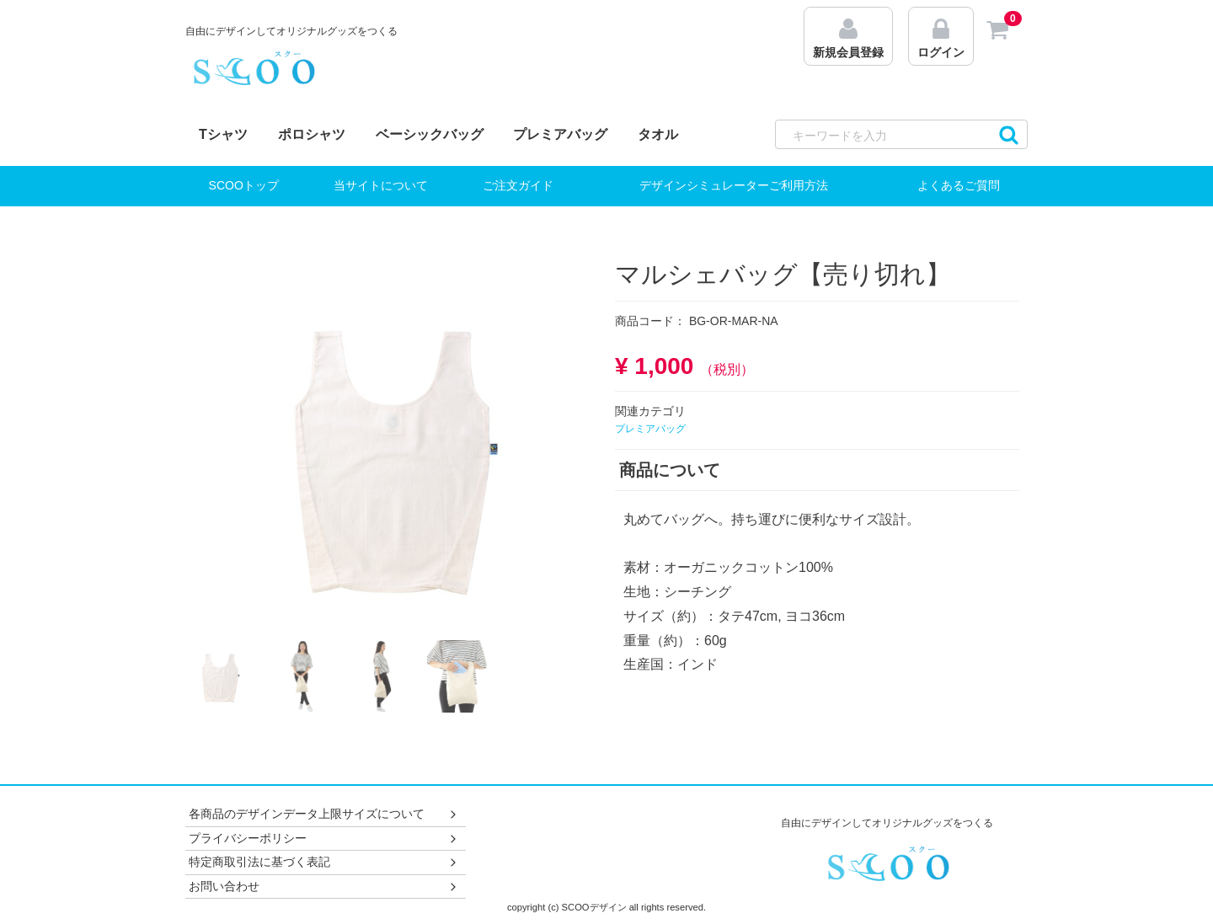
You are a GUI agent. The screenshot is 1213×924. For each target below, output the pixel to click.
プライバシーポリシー (324, 838)
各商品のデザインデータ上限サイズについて (324, 813)
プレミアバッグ (560, 134)
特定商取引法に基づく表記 (324, 861)
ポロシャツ (311, 134)
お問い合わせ (324, 886)
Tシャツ (223, 134)
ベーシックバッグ (430, 134)
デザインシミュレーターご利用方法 (733, 185)
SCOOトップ (244, 185)
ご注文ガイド (518, 185)
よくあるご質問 (958, 185)
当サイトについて (381, 185)
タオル (658, 134)
